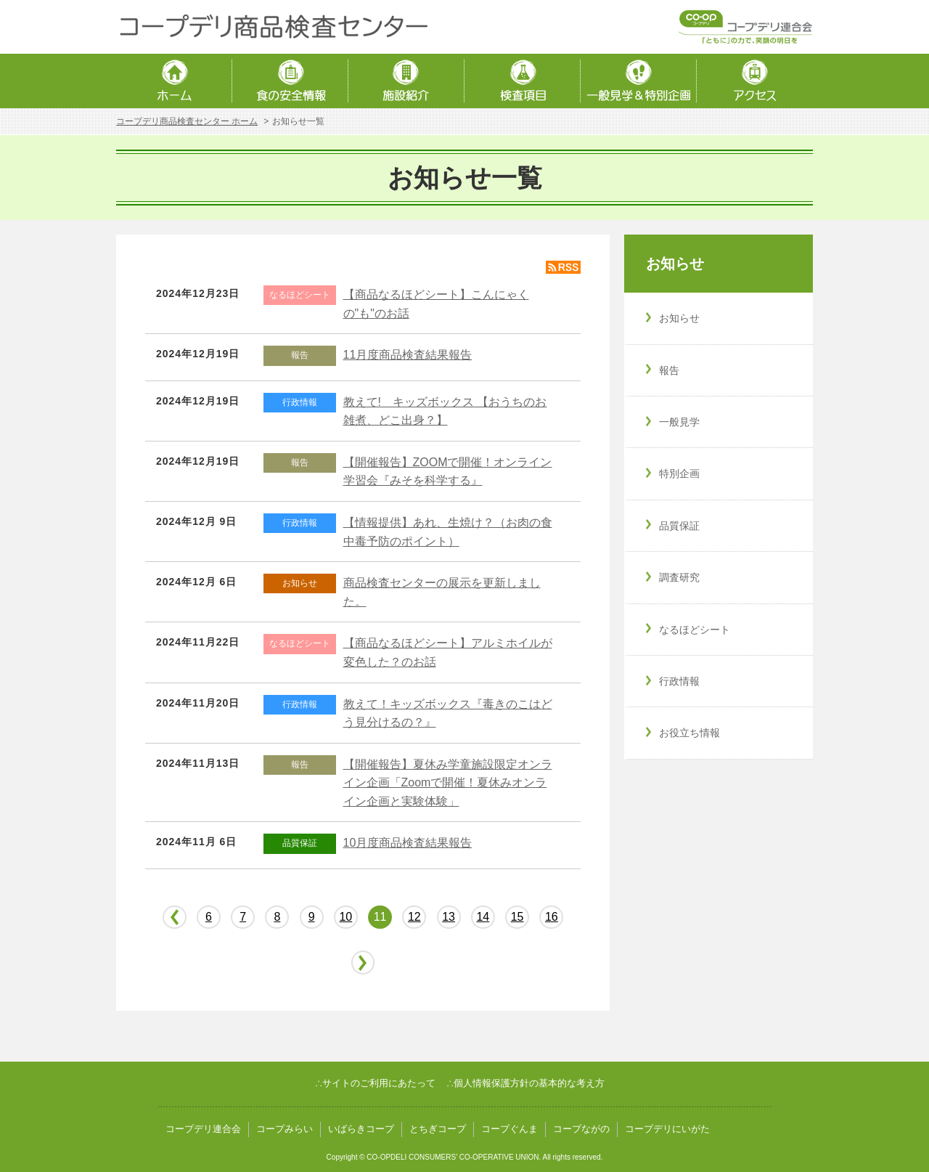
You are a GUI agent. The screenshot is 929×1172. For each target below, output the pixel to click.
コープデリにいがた (667, 1128)
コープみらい (284, 1128)
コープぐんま (509, 1128)
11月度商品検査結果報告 (407, 355)
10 (345, 917)
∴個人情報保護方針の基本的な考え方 (525, 1083)
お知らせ (675, 264)
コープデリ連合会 (203, 1128)
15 (517, 917)
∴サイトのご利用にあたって (375, 1083)
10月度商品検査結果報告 (407, 843)
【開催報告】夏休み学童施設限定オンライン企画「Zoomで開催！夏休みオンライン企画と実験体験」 (447, 782)
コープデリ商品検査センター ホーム (187, 121)
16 (551, 917)
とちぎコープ (437, 1128)
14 (482, 917)
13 (448, 917)
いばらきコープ (361, 1128)
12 (414, 917)
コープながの (581, 1128)
